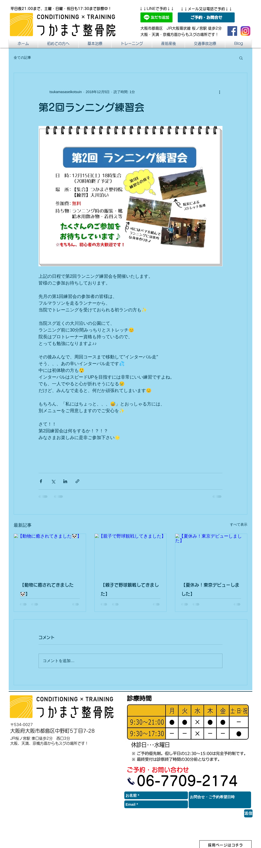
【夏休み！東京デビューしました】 (210, 589)
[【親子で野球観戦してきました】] (131, 554)
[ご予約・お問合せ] (206, 17)
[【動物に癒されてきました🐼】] (50, 554)
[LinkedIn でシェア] (65, 481)
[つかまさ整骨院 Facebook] (232, 31)
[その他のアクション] (219, 92)
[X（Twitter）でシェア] (53, 481)
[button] (168, 43)
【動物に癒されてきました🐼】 (47, 589)
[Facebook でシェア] (41, 481)
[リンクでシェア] (77, 481)
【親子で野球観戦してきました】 (130, 589)
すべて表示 (238, 524)
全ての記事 (22, 57)
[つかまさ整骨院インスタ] (245, 31)
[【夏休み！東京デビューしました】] (211, 554)
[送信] (248, 813)
